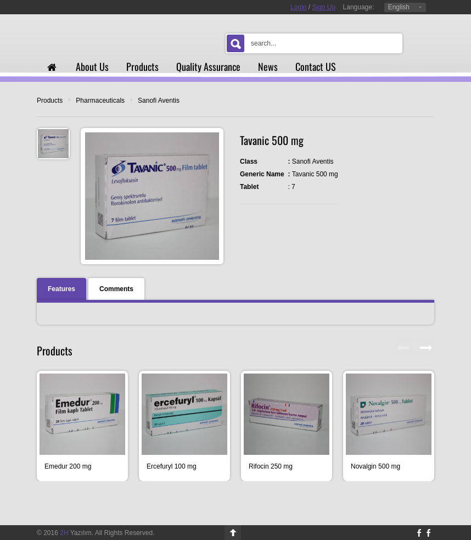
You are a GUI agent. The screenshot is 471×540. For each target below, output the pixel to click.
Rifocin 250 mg (271, 466)
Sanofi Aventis (159, 100)
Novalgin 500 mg (375, 466)
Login (298, 7)
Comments (116, 289)
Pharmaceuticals (100, 100)
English (399, 7)
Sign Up (324, 7)
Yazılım (76, 533)
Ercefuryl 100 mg (172, 466)
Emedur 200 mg (67, 466)
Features (61, 289)
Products (50, 100)
